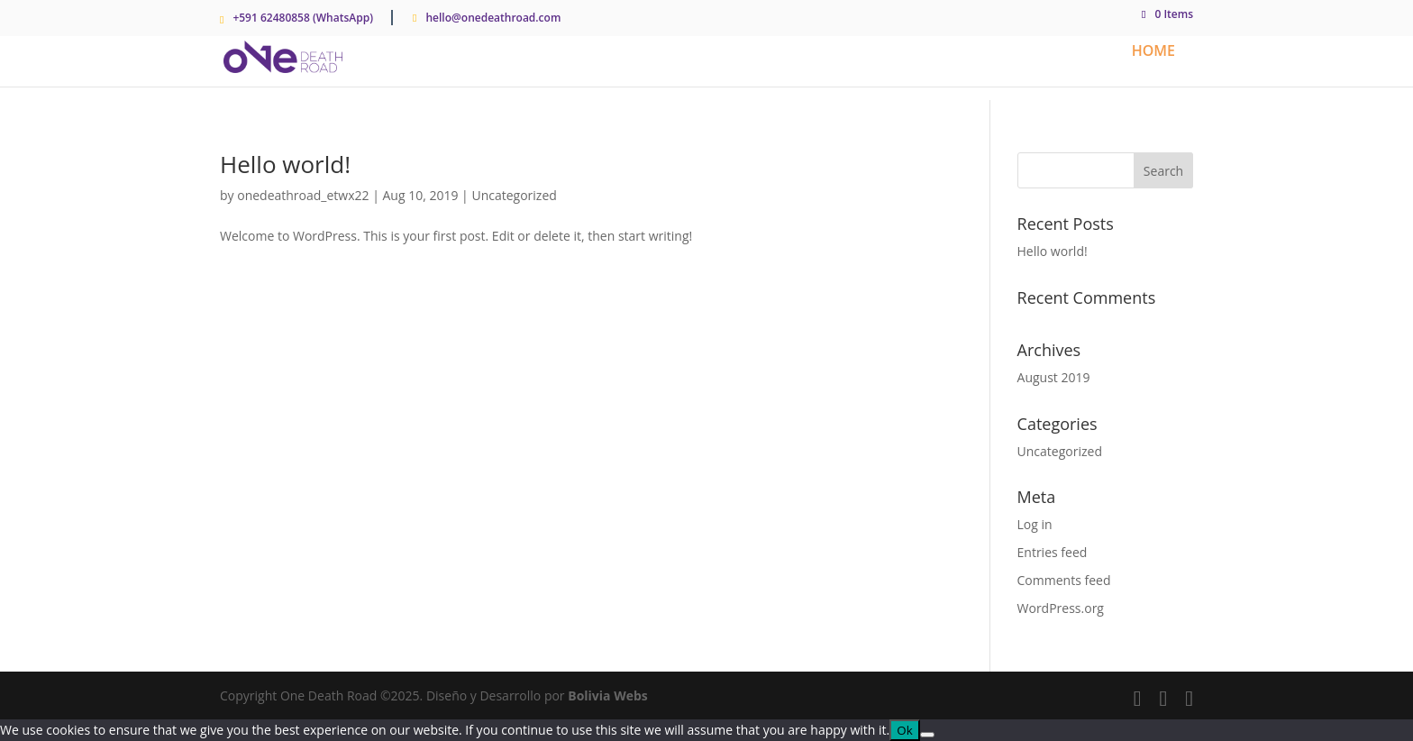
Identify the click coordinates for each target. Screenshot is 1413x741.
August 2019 (1053, 377)
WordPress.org (1060, 608)
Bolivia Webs (608, 695)
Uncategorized (513, 195)
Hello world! (285, 164)
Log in (1035, 524)
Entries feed (1052, 552)
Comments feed (1064, 580)
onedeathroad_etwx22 (303, 195)
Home (1153, 52)
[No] (927, 734)
